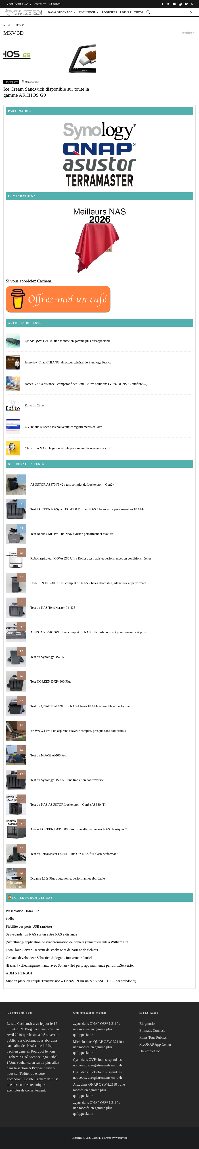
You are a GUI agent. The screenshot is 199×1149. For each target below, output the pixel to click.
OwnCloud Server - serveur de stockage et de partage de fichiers (52, 950)
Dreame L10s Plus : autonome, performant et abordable (67, 878)
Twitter (25, 1073)
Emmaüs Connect (152, 1030)
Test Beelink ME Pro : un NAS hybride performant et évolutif (71, 534)
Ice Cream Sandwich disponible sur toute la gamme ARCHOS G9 (46, 92)
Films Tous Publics (153, 1037)
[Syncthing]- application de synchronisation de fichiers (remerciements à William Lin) (67, 942)
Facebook (14, 1079)
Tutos (138, 12)
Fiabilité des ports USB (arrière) (29, 926)
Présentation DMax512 (22, 911)
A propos (55, 4)
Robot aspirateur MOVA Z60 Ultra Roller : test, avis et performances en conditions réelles (90, 558)
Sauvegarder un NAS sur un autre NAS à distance (41, 934)
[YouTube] (174, 4)
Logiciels (109, 12)
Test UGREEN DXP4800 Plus (50, 681)
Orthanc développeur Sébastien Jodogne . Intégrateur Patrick (49, 958)
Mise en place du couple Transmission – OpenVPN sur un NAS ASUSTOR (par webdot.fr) (71, 981)
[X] (168, 4)
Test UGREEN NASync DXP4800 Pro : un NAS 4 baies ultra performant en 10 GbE (87, 509)
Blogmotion (147, 1023)
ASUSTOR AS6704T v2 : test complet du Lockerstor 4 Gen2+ (72, 484)
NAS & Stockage (60, 12)
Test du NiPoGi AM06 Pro (48, 755)
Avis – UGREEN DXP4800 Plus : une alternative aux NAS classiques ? (78, 829)
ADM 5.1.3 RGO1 (19, 973)
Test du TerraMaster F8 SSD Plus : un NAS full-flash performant (73, 854)
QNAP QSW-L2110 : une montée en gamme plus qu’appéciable (68, 341)
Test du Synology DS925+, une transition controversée (67, 780)
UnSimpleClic (149, 1051)
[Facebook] (162, 4)
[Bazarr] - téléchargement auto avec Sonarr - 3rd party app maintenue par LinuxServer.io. (70, 965)
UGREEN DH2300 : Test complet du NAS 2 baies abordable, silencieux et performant (88, 583)
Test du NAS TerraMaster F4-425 (52, 607)
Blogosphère (11, 81)
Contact (40, 4)
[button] (148, 12)
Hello (10, 919)
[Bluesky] (186, 4)
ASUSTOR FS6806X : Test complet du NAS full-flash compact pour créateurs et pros (88, 632)
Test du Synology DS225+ (48, 657)
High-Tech (87, 12)
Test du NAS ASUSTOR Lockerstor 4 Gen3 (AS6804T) (68, 804)
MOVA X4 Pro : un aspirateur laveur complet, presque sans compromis (78, 731)
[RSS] (192, 4)
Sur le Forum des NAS (32, 897)
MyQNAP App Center (155, 1044)
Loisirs (125, 12)
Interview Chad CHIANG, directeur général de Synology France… (70, 363)
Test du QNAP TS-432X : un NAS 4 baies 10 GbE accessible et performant (81, 706)
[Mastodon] (180, 4)
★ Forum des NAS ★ (18, 4)
